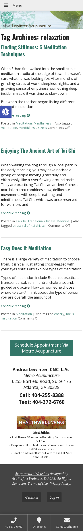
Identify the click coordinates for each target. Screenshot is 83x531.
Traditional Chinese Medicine (48, 221)
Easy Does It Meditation (26, 248)
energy (59, 314)
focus (70, 314)
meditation (9, 128)
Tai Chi (21, 221)
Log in (54, 497)
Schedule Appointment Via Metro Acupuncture (41, 348)
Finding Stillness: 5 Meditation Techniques (34, 50)
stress (42, 128)
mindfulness (27, 128)
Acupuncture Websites (32, 473)
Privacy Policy (60, 483)
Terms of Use (38, 483)
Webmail (31, 497)
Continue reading (15, 115)
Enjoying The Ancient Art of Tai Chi (38, 150)
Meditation (24, 123)
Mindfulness (42, 123)
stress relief (21, 225)
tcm (44, 225)
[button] (6, 112)
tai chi (35, 225)
